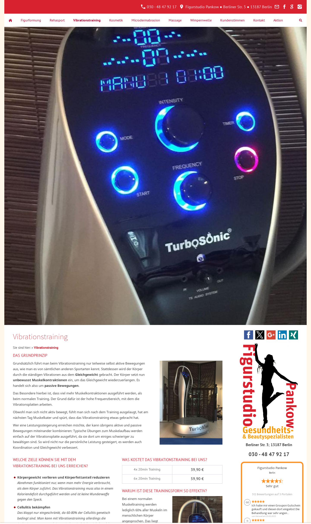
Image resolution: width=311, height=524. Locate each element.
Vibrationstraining (46, 348)
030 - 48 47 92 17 (159, 6)
